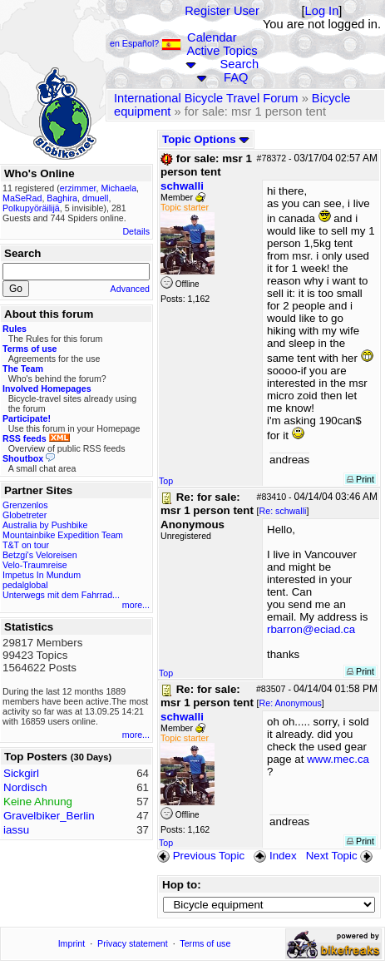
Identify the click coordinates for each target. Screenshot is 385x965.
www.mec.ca (338, 759)
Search (239, 64)
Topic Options (205, 139)
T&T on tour (25, 545)
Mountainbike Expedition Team (62, 535)
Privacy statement (132, 943)
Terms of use (205, 943)
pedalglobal (25, 585)
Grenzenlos (25, 505)
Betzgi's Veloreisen (39, 555)
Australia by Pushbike (44, 525)
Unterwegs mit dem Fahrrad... (61, 595)
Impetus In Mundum (41, 575)
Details (136, 231)
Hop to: (181, 884)
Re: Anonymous (290, 703)
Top (166, 481)
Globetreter (24, 515)
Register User (222, 10)
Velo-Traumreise (34, 565)
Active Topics (221, 50)
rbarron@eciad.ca (311, 629)
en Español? (145, 43)
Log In (322, 10)
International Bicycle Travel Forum (206, 98)
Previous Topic (200, 855)
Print (360, 479)
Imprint (72, 943)
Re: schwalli (283, 511)
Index (275, 855)
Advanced (130, 289)
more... (136, 605)
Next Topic (341, 855)
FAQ (236, 77)
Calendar (211, 37)
